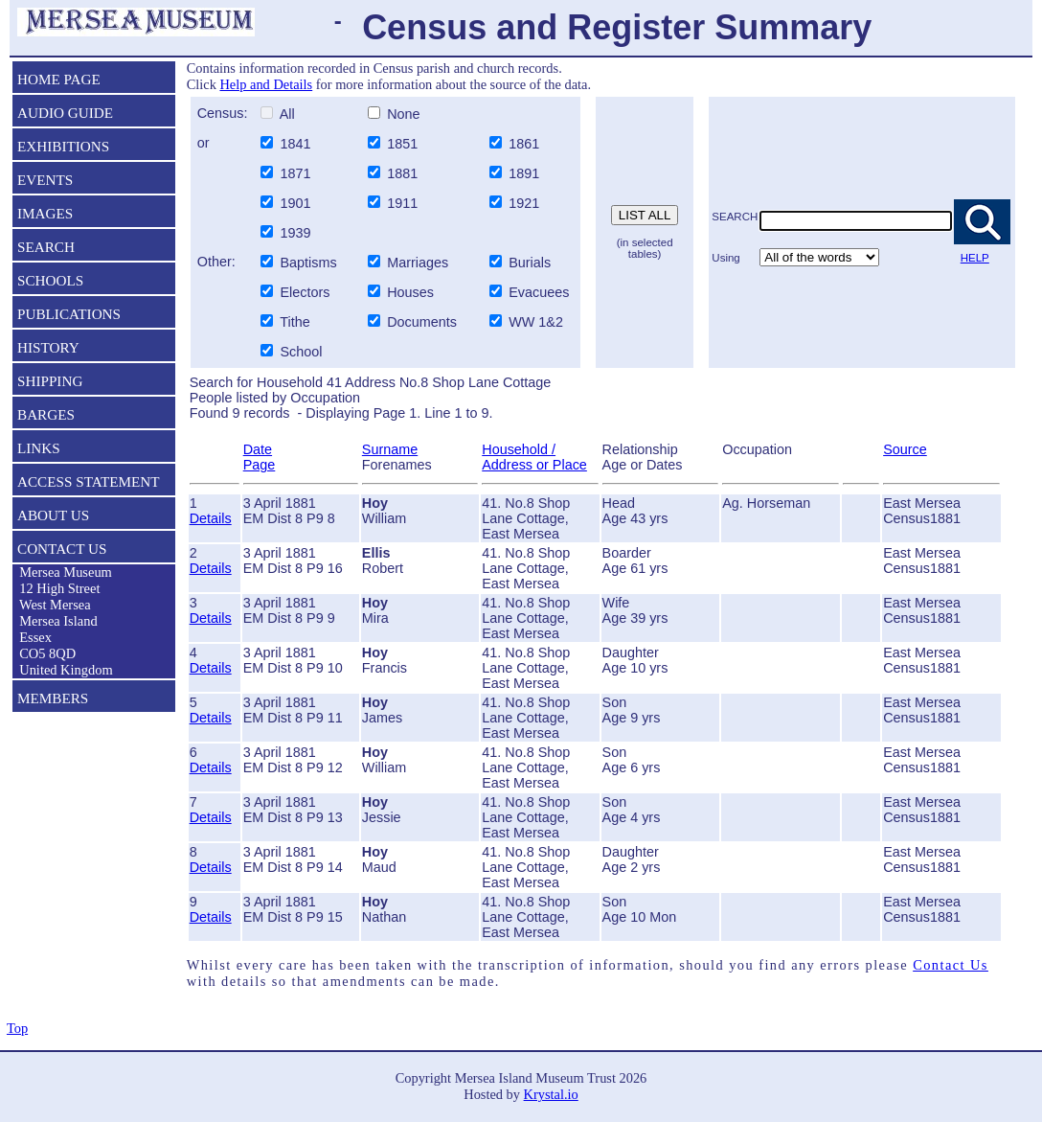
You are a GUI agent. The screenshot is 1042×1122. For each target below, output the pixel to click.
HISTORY (48, 347)
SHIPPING (49, 381)
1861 (526, 143)
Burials (530, 262)
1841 (297, 143)
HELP (975, 257)
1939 (297, 232)
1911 (404, 203)
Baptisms (308, 262)
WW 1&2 (534, 322)
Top (17, 1028)
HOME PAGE (59, 79)
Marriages (417, 262)
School (301, 351)
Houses (410, 292)
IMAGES (45, 213)
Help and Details (265, 84)
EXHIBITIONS (63, 146)
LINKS (38, 448)
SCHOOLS (50, 280)
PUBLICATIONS (69, 314)
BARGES (46, 414)
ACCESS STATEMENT (88, 481)
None (401, 114)
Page (259, 464)
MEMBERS (52, 698)
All (285, 114)
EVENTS (45, 180)
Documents (420, 322)
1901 (297, 203)
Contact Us (950, 965)
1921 (526, 203)
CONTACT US (61, 548)
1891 (526, 173)
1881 (404, 173)
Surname (390, 449)
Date (257, 449)
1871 (297, 173)
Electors (304, 292)
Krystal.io (551, 1094)
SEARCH (46, 247)
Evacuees (539, 292)
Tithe (294, 322)
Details (211, 518)
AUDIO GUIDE (65, 112)
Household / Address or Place (534, 457)
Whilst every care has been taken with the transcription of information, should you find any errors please (550, 965)
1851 (404, 143)
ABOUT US (53, 515)
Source (905, 449)
